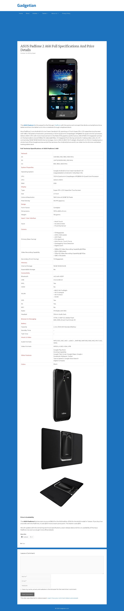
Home (21, 13)
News (27, 13)
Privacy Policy (66, 13)
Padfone (57, 125)
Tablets (46, 13)
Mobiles (37, 13)
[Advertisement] (62, 28)
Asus (23, 543)
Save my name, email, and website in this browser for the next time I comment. (49, 589)
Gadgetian (26, 5)
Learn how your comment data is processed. (63, 598)
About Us (55, 13)
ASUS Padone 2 (29, 125)
